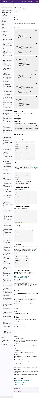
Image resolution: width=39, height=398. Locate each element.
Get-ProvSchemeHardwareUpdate (7, 118)
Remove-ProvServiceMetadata (6, 250)
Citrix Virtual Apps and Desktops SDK (20, 3)
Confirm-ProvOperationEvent (6, 74)
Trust (3, 341)
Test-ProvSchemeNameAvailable (7, 323)
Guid (26, 192)
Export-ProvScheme (6, 78)
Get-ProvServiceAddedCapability (7, 142)
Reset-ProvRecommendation (6, 273)
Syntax (16, 13)
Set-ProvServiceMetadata (7, 304)
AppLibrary (4, 24)
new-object (36, 167)
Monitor (3, 337)
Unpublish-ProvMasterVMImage (6, 329)
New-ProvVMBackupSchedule (7, 193)
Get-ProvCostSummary (7, 80)
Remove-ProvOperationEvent (6, 224)
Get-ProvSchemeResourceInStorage (7, 130)
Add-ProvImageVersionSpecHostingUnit (7, 52)
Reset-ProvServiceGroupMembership (7, 275)
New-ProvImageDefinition (7, 173)
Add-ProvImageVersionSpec (7, 50)
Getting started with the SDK (7, 14)
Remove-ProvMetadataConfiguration (7, 221)
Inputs (16, 21)
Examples (3, 20)
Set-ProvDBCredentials (7, 288)
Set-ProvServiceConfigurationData (7, 302)
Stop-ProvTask (5, 313)
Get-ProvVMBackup (6, 153)
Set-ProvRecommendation (7, 292)
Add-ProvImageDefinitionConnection (7, 45)
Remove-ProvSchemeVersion (6, 242)
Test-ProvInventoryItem (7, 321)
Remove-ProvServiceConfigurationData (7, 247)
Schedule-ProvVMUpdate (7, 285)
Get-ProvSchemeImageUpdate (7, 121)
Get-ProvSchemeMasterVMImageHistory (7, 127)
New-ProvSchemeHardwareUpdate (7, 183)
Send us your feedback (17, 391)
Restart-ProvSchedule (7, 281)
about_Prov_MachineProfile (7, 43)
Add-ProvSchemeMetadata (7, 60)
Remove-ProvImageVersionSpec (7, 213)
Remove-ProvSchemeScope (7, 240)
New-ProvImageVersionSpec (7, 177)
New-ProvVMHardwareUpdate (7, 197)
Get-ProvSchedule (6, 113)
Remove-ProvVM (6, 254)
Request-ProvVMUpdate (7, 268)
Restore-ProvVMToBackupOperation (7, 284)
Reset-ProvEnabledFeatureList (7, 270)
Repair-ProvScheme (6, 267)
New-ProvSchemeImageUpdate (7, 186)
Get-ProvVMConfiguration (7, 156)
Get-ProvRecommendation (7, 110)
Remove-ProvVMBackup (7, 256)
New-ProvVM (5, 189)
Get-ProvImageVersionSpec (7, 97)
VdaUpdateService (5, 344)
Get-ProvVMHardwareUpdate (7, 163)
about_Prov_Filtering (6, 41)
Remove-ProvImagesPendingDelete (7, 210)
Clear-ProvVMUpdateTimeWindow (7, 71)
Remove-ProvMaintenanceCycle (7, 219)
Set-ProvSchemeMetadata (7, 298)
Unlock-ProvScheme (6, 326)
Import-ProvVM (5, 169)
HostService (4, 34)
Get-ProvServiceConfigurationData (7, 145)
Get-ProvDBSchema (6, 84)
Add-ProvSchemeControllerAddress (7, 58)
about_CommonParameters (25, 287)
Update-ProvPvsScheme (7, 333)
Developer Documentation (8, 1)
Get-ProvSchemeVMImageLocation (7, 135)
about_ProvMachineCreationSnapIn (7, 37)
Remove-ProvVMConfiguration (6, 258)
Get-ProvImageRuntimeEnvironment (7, 91)
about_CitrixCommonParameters (7, 11)
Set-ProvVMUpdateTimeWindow (7, 312)
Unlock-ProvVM (5, 327)
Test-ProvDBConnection (7, 316)
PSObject (17, 301)
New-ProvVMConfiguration (7, 195)
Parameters (16, 19)
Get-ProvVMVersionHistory (7, 166)
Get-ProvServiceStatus (7, 149)
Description (16, 15)
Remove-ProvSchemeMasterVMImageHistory (7, 235)
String (27, 142)
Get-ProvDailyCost (6, 81)
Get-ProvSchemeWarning (7, 137)
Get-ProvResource (6, 111)
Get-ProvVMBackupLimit (7, 155)
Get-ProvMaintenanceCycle (7, 100)
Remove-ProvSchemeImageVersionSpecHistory (7, 232)
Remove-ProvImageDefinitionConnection (7, 204)
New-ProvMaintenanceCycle (7, 179)
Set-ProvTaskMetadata (7, 305)
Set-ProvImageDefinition (7, 289)
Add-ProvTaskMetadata (7, 63)
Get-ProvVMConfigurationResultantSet (7, 159)
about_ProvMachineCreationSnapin (22, 380)
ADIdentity (4, 21)
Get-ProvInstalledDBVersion (7, 98)
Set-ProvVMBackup (6, 308)
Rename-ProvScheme (6, 263)
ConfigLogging (4, 30)
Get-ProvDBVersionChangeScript (7, 86)
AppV (3, 25)
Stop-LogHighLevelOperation (31, 251)
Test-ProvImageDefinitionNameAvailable (7, 319)
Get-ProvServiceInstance (7, 148)
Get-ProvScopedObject (7, 138)
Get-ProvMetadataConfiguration (7, 104)
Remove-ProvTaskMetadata (7, 253)
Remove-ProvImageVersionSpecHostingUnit (7, 216)
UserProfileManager (5, 343)
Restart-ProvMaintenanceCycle (7, 280)
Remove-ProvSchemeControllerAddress (7, 229)
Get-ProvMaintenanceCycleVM (7, 102)
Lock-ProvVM (5, 170)
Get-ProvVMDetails (6, 161)
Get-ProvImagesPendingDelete (7, 94)
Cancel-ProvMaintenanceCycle (7, 65)
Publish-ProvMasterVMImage (6, 199)
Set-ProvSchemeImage (7, 296)
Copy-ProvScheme (6, 75)
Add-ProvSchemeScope (7, 61)
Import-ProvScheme (6, 167)
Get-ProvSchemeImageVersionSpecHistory (7, 124)
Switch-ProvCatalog (6, 315)
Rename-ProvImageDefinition (6, 262)
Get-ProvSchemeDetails (7, 116)
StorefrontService (5, 340)
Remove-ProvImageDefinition (6, 202)
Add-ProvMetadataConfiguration (7, 55)
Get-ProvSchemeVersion (7, 132)
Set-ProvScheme (6, 295)
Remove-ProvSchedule (7, 225)
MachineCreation (5, 35)
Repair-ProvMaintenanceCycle (7, 265)
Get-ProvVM (5, 152)
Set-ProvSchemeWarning (7, 299)
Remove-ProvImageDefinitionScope (7, 207)
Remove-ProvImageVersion (7, 211)
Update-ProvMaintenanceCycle (7, 332)
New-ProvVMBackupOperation (7, 191)
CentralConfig (4, 28)
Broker (3, 27)
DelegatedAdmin (5, 31)
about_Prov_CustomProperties (7, 40)
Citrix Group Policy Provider (6, 12)
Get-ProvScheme (6, 114)
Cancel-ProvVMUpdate (7, 68)
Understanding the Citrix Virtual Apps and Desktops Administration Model (6, 18)
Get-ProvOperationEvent (7, 107)
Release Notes (4, 15)
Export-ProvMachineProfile (7, 77)
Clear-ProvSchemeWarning (7, 69)
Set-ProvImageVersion (6, 291)
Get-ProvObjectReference (7, 106)
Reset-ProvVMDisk (6, 278)
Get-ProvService (6, 140)
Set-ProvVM (5, 307)
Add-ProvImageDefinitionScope (7, 48)
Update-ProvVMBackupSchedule (7, 336)
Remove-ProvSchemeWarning (6, 244)
